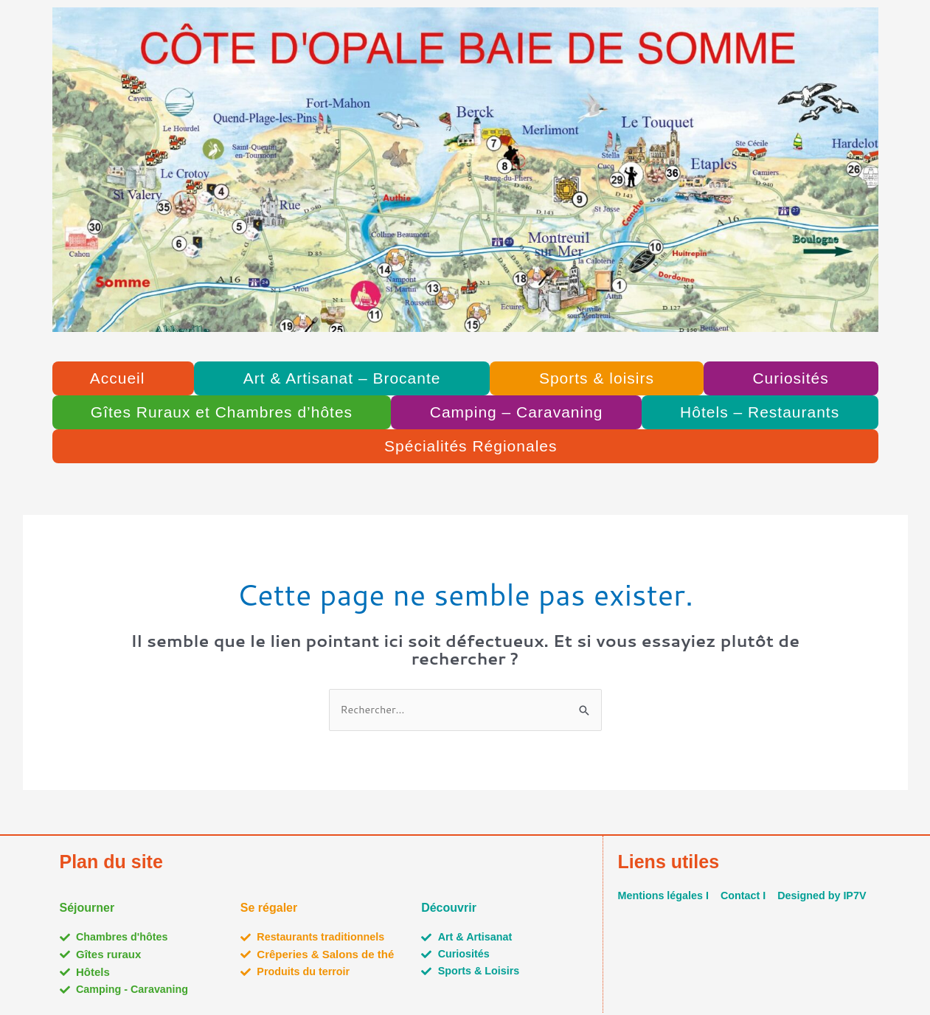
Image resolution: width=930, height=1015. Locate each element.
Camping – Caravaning (516, 411)
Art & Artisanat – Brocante (342, 378)
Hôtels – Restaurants (759, 411)
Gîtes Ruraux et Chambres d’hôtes (222, 411)
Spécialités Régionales (470, 445)
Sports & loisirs (596, 378)
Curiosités (790, 378)
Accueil (117, 378)
